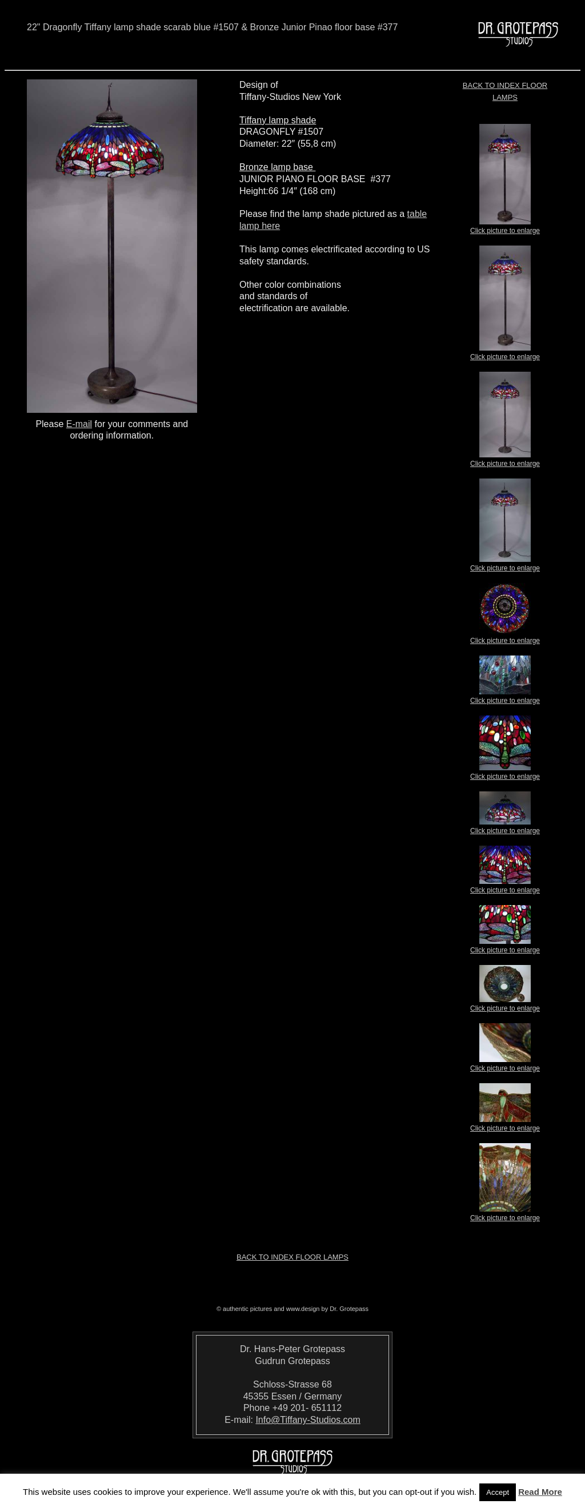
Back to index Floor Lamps (292, 1257)
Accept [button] (497, 1492)
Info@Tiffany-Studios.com (307, 1420)
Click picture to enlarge (505, 227)
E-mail (79, 424)
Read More (540, 1492)
